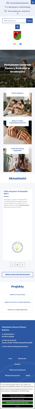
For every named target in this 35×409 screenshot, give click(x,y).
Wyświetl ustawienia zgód (17, 399)
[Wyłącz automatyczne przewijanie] (17, 265)
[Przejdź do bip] (14, 44)
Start (10, 358)
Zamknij (17, 406)
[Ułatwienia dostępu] (17, 26)
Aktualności (22, 358)
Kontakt (17, 364)
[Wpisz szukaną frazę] (14, 20)
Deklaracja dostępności (17, 370)
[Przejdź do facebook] (20, 44)
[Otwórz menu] (33, 2)
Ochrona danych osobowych (17, 395)
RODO (28, 375)
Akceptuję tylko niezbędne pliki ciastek (17, 402)
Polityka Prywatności (12, 375)
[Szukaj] (29, 20)
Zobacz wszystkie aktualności (17, 274)
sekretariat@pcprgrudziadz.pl (19, 3)
